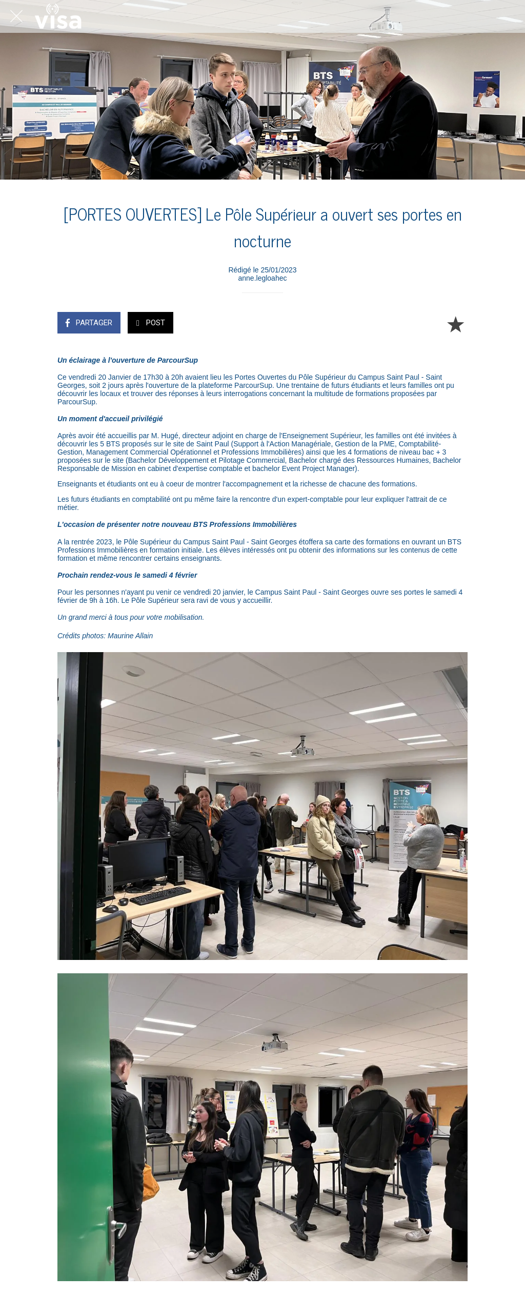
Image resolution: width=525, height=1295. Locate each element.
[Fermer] (16, 16)
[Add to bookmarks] (455, 323)
